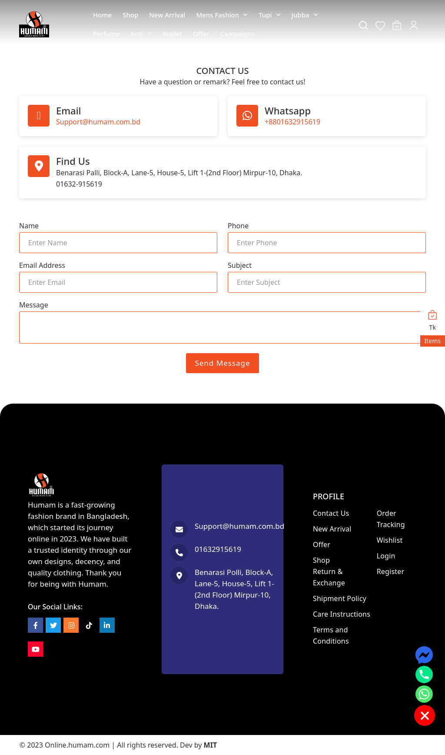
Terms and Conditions (331, 635)
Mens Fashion (222, 14)
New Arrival (167, 14)
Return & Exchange (329, 577)
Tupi (269, 14)
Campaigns (237, 33)
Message (33, 305)
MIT (210, 745)
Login (386, 556)
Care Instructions (341, 614)
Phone (238, 226)
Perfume (106, 33)
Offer (201, 33)
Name (29, 226)
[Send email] (227, 529)
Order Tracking (391, 518)
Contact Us (331, 513)
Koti (141, 33)
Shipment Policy (339, 598)
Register (391, 571)
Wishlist (390, 540)
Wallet (172, 33)
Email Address (42, 265)
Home (102, 14)
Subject (240, 265)
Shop (130, 14)
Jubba (305, 14)
